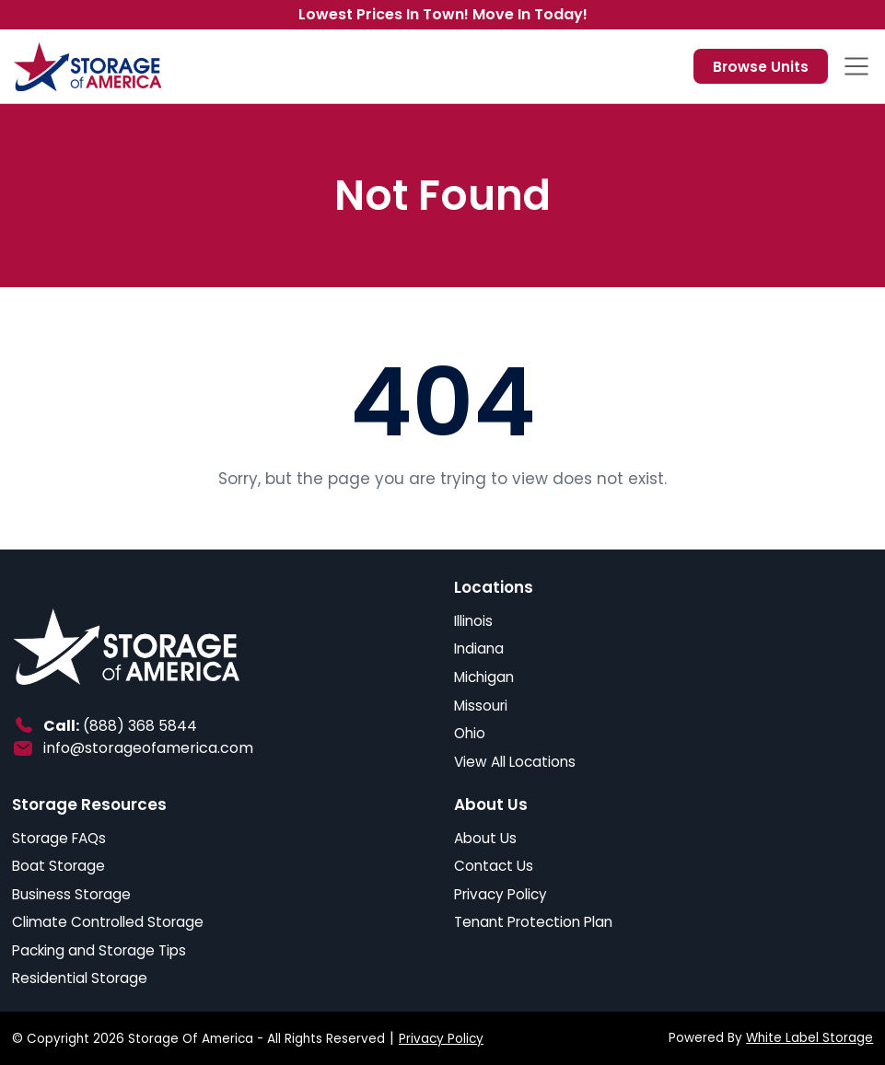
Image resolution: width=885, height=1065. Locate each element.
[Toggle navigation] (856, 66)
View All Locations (515, 761)
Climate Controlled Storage (108, 922)
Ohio (469, 733)
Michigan (484, 677)
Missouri (480, 705)
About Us (485, 838)
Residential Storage (79, 978)
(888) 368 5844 (140, 725)
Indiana (479, 648)
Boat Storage (58, 865)
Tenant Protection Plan (533, 922)
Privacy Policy (500, 894)
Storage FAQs (59, 838)
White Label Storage (809, 1038)
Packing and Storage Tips (99, 950)
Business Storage (71, 894)
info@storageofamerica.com (148, 747)
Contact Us (493, 865)
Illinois (473, 621)
